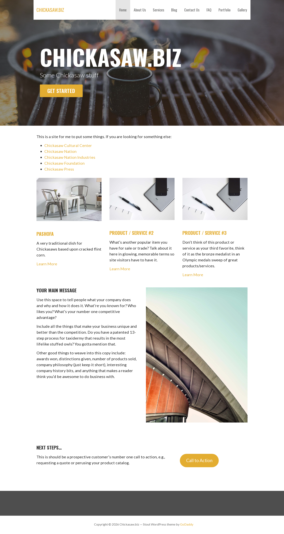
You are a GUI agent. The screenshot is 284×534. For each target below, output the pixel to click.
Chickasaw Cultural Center (68, 145)
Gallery (242, 9)
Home (123, 9)
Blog (174, 9)
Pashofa (45, 233)
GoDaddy (186, 524)
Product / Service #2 (131, 232)
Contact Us (191, 9)
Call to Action (199, 460)
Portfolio (225, 9)
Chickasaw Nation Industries (69, 157)
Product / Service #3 (204, 232)
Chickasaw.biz (50, 9)
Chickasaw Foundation (64, 163)
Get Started (61, 90)
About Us (140, 9)
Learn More (46, 263)
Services (158, 9)
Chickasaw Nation (60, 151)
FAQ (208, 9)
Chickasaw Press (59, 169)
